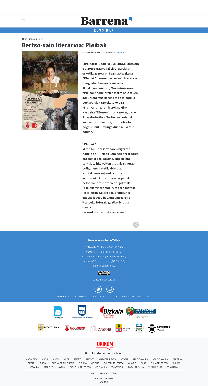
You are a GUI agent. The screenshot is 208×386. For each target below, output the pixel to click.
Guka (143, 363)
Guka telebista (159, 363)
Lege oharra (80, 296)
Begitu (31, 363)
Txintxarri (117, 367)
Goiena (95, 363)
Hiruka (176, 363)
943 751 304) (116, 252)
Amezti (77, 359)
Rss (149, 296)
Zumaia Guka (155, 367)
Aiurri (56, 359)
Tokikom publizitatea (104, 378)
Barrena (177, 359)
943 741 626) (119, 256)
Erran (43, 363)
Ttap (115, 373)
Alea (66, 359)
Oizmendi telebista (80, 367)
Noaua (61, 367)
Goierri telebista (114, 363)
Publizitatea (98, 296)
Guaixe (132, 363)
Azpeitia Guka (140, 359)
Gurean (104, 373)
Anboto (90, 359)
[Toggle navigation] (23, 20)
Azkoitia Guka (160, 359)
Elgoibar (104, 30)
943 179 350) (116, 247)
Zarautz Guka (136, 367)
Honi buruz (63, 296)
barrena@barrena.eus (104, 265)
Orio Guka (101, 367)
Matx (93, 373)
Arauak (114, 296)
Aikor (45, 359)
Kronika (34, 367)
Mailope (48, 367)
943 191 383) (118, 261)
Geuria (83, 363)
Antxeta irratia (108, 359)
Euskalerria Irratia (63, 363)
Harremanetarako (132, 296)
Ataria (124, 359)
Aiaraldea (31, 359)
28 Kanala (172, 367)
